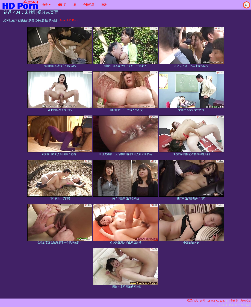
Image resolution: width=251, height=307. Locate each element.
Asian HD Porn (68, 20)
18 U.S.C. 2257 (216, 300)
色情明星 (88, 4)
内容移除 (233, 300)
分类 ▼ (46, 4)
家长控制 (245, 300)
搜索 (104, 4)
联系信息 (192, 300)
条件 (202, 300)
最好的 (62, 4)
